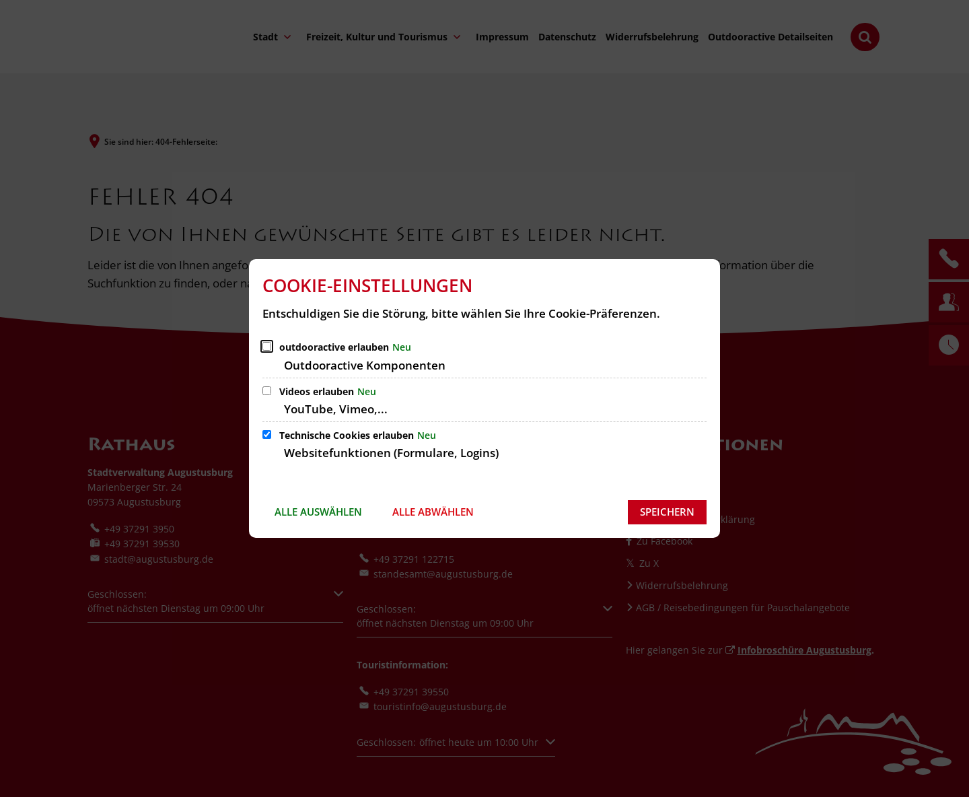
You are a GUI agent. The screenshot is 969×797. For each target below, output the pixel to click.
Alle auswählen (318, 511)
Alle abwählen (433, 511)
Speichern (667, 511)
